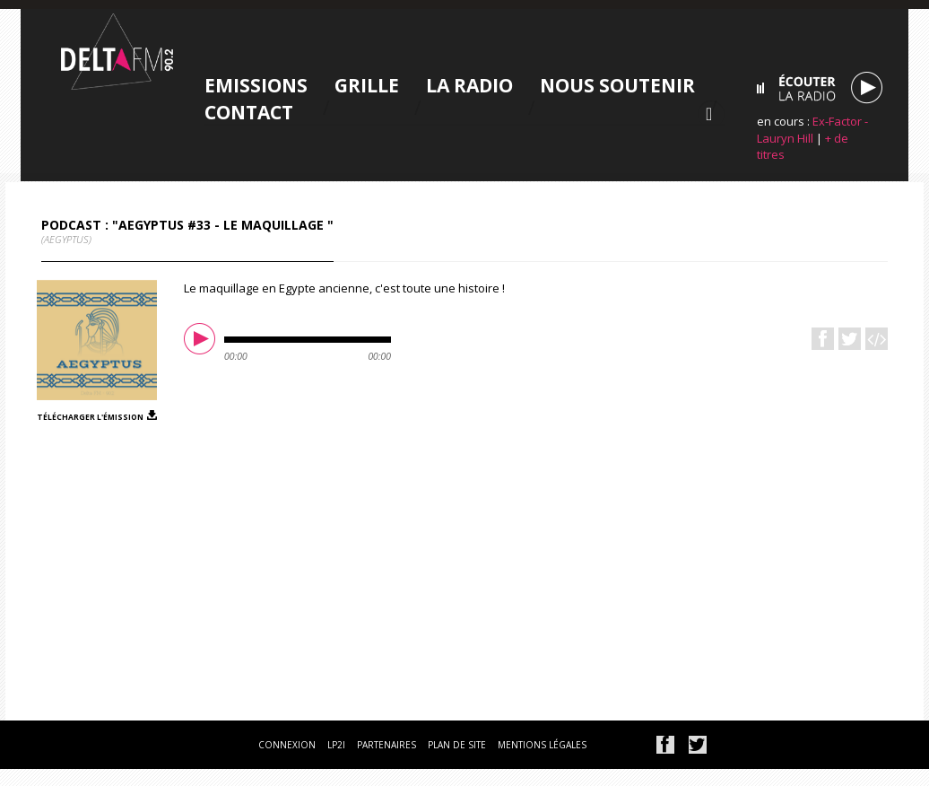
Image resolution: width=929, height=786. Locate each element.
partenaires (386, 744)
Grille (354, 85)
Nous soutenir (604, 85)
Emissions (243, 85)
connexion (287, 744)
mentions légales (542, 744)
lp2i (336, 744)
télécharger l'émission (90, 416)
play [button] (202, 341)
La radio (456, 85)
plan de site (457, 744)
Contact (236, 112)
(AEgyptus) (66, 239)
